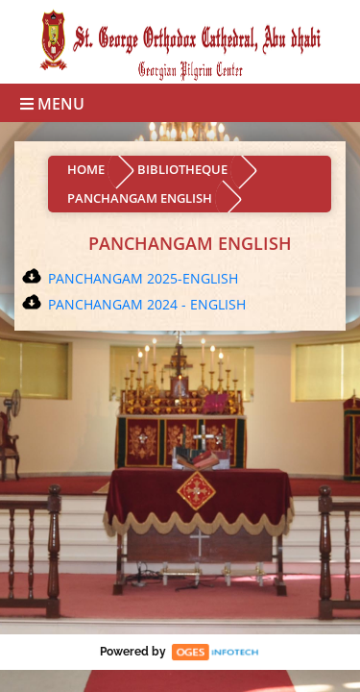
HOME (86, 169)
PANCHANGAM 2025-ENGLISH (143, 278)
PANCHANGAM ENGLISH (139, 198)
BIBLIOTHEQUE (182, 169)
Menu (52, 103)
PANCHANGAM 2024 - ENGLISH (147, 304)
